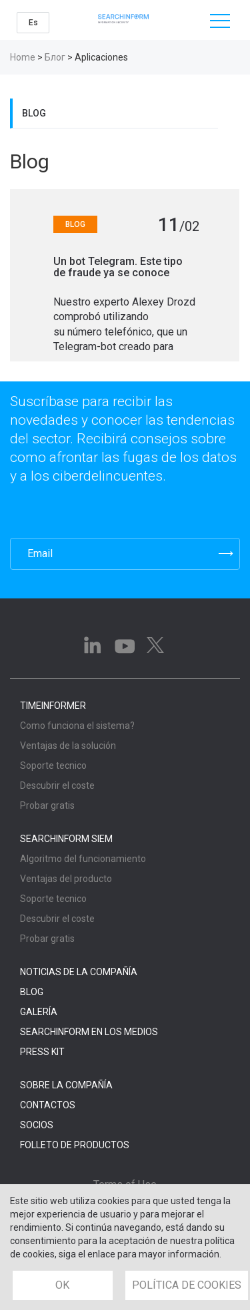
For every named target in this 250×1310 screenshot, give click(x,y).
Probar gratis (47, 805)
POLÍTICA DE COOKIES (186, 1285)
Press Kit (42, 1051)
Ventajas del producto (66, 878)
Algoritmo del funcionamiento (83, 858)
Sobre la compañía (66, 1085)
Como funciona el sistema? (77, 725)
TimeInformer (53, 705)
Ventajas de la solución (68, 745)
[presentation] (76, 511)
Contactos (47, 1105)
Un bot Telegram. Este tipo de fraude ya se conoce (118, 267)
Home (22, 57)
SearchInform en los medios (89, 1031)
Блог (55, 57)
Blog (34, 113)
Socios (36, 1125)
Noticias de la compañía (78, 972)
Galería (38, 1011)
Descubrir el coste (57, 785)
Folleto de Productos (74, 1145)
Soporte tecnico (53, 765)
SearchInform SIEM (66, 838)
